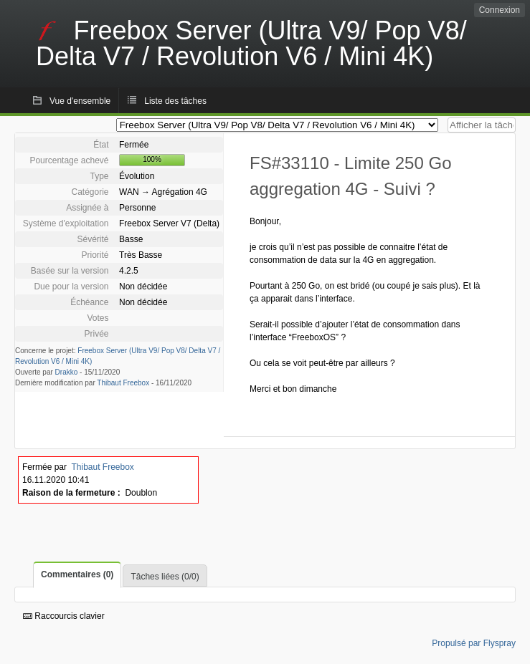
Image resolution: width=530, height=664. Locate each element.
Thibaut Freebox (123, 383)
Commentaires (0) (77, 574)
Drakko (66, 372)
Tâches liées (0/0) (165, 577)
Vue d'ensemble (79, 101)
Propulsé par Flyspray (474, 643)
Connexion (499, 10)
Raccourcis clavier (64, 616)
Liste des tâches (175, 101)
